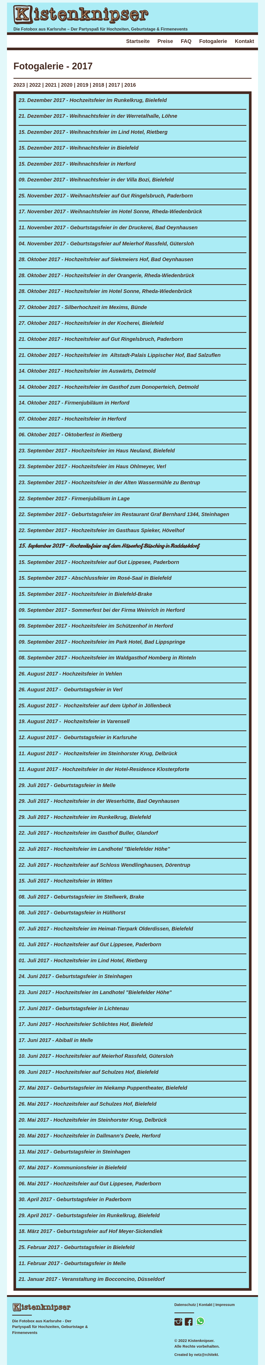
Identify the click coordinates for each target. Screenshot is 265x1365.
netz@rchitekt (206, 1355)
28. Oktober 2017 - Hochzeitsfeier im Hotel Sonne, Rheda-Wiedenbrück (105, 291)
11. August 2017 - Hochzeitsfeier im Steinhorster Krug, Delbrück (98, 753)
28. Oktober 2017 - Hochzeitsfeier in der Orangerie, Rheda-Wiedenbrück (106, 275)
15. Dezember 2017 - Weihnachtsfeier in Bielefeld (78, 148)
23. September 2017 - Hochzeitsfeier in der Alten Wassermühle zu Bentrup (109, 482)
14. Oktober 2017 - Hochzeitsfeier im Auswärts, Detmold (87, 371)
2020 (67, 85)
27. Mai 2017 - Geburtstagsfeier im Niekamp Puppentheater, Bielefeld (103, 1088)
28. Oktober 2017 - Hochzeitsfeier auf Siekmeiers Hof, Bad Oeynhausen (106, 259)
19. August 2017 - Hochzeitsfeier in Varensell (74, 721)
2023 (19, 85)
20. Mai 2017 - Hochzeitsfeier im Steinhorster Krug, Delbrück (93, 1120)
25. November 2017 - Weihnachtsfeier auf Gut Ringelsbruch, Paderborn (106, 196)
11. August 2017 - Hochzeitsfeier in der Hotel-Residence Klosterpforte (104, 769)
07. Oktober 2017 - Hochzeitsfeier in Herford (72, 419)
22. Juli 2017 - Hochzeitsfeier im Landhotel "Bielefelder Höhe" (94, 849)
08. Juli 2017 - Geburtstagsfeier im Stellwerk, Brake (81, 897)
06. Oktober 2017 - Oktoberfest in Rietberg (70, 434)
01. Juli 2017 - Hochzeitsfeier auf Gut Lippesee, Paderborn (90, 944)
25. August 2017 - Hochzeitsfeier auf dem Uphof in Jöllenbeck (95, 705)
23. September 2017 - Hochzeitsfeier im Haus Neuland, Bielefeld (97, 450)
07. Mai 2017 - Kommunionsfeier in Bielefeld (73, 1167)
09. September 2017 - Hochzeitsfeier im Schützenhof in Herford (96, 626)
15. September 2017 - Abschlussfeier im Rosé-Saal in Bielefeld (95, 578)
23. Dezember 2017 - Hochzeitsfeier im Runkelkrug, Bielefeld (93, 100)
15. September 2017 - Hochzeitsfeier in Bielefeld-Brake (85, 594)
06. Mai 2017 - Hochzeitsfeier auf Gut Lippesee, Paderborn (90, 1183)
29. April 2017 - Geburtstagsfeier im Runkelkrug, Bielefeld (89, 1215)
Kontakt (205, 1305)
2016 (130, 85)
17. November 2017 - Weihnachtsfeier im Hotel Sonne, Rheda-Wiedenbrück (110, 211)
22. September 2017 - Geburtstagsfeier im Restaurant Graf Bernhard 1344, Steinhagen (124, 514)
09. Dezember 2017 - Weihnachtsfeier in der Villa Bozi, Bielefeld (96, 179)
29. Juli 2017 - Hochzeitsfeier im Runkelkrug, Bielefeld (85, 817)
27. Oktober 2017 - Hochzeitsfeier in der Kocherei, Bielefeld (91, 323)
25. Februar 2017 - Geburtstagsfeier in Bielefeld (77, 1247)
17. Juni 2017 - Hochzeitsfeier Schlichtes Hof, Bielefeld (86, 1024)
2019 (83, 85)
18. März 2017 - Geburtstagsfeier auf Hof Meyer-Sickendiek (91, 1231)
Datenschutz (185, 1305)
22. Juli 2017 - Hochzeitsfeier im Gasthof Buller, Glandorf (88, 833)
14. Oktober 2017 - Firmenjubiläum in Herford (74, 403)
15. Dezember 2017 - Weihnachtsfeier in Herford (77, 164)
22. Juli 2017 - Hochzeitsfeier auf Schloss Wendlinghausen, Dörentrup (104, 865)
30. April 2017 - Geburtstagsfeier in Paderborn (75, 1199)
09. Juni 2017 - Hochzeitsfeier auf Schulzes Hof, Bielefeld (88, 1072)
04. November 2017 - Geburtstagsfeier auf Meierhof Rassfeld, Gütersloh (106, 243)
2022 (35, 85)
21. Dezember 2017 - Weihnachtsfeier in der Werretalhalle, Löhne (98, 116)
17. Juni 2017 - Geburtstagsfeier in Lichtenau (74, 1008)
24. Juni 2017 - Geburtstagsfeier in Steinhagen (75, 976)
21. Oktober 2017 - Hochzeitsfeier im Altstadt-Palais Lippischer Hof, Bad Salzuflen (120, 355)
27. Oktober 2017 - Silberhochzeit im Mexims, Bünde (83, 307)
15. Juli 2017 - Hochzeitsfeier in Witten (65, 881)
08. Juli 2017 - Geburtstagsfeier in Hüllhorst (72, 912)
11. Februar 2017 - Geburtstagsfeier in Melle (72, 1263)
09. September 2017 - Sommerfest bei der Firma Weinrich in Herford (102, 610)
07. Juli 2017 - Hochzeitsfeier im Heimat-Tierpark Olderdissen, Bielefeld (106, 928)
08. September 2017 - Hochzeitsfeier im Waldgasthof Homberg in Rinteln (107, 658)
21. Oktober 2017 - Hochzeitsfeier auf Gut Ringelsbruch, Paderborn (101, 339)
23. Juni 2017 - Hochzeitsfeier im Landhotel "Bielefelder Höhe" (95, 992)
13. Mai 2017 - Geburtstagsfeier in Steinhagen (74, 1152)
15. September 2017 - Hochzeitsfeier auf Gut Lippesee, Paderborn (99, 562)
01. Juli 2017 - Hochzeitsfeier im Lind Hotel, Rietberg (83, 960)
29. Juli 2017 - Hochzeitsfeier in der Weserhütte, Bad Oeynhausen (99, 801)
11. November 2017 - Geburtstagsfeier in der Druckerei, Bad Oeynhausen (108, 227)
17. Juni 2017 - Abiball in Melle (56, 1040)
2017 (114, 85)
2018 (98, 85)
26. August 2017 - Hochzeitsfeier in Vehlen (70, 674)
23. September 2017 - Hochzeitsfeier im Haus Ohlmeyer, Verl (92, 466)
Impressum (225, 1305)
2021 (51, 85)
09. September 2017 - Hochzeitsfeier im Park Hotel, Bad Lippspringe (102, 642)
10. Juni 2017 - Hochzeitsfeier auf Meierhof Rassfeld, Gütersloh (96, 1056)
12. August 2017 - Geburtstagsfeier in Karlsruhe (78, 737)
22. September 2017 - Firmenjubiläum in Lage (74, 498)
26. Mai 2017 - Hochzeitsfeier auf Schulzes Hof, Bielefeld (87, 1104)
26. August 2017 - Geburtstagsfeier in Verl (70, 689)
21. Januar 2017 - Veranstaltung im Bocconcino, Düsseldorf (92, 1279)
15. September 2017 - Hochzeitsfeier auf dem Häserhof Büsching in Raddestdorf (109, 545)
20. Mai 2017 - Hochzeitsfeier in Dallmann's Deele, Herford (89, 1136)
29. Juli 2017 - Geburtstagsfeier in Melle (67, 785)
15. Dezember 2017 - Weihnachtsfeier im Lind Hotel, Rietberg (93, 132)
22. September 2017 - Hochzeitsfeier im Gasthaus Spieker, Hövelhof (101, 530)
